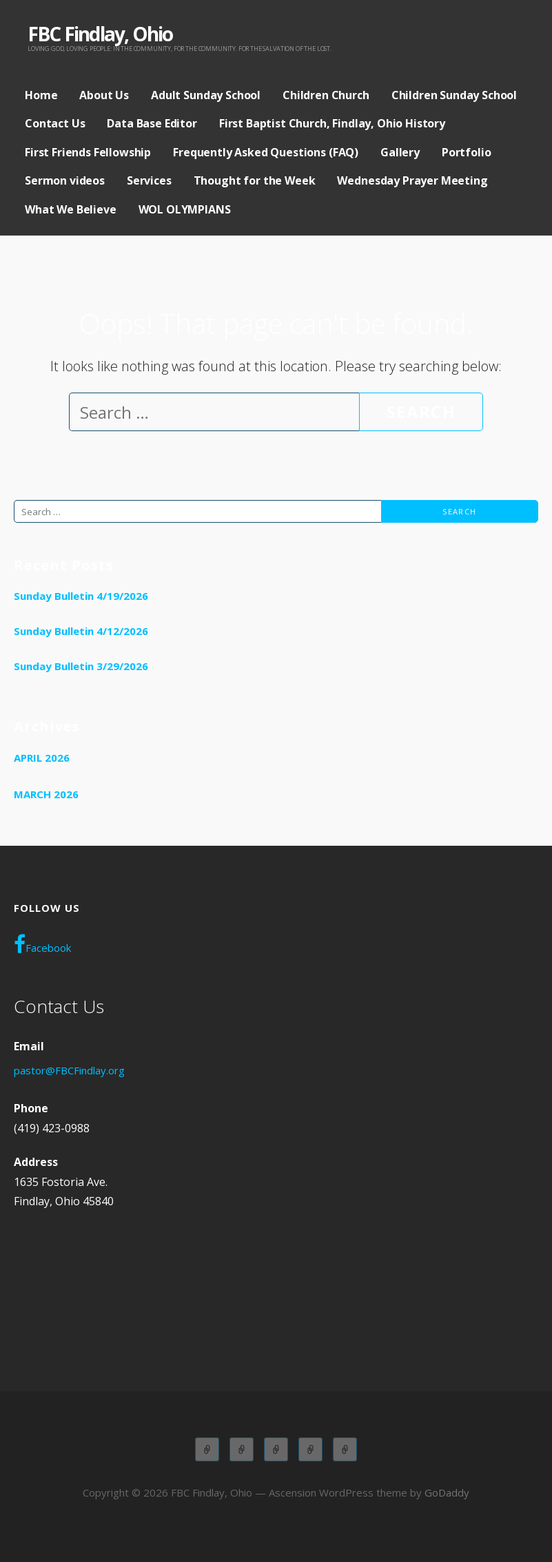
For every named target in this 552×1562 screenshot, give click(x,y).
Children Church (326, 95)
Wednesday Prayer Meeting (412, 180)
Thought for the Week (255, 180)
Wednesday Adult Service (310, 1449)
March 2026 (46, 794)
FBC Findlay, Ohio (100, 34)
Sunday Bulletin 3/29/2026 (81, 666)
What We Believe (70, 209)
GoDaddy (447, 1492)
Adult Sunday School (205, 95)
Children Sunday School (454, 95)
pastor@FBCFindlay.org (69, 1070)
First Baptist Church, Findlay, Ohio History (332, 123)
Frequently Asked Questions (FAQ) (265, 152)
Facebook (42, 944)
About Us (104, 95)
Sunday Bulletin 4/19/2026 (81, 596)
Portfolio (466, 152)
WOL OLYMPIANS (185, 209)
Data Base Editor (151, 123)
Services (149, 180)
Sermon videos (65, 180)
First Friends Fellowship (88, 152)
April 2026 (42, 757)
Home (41, 95)
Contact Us (55, 123)
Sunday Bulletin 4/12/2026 (81, 631)
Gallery (400, 152)
